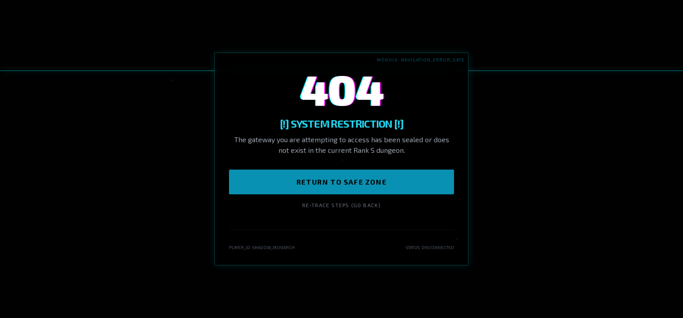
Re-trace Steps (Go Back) (341, 205)
